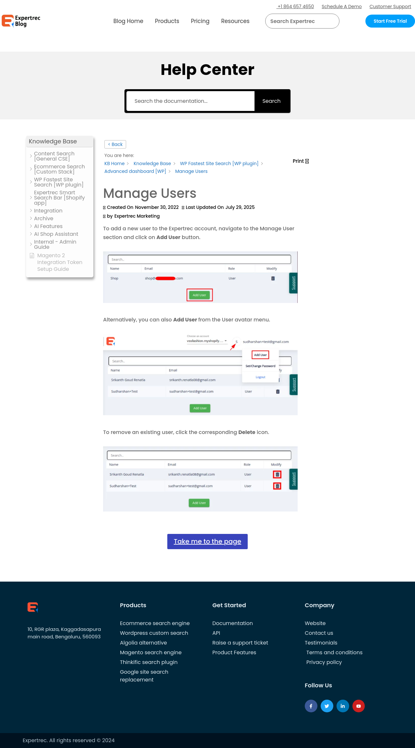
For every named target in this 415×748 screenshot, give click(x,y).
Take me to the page (207, 541)
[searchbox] (297, 21)
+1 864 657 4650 (295, 6)
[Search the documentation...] (190, 101)
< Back (115, 144)
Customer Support (390, 6)
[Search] (332, 21)
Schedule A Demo (342, 6)
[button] (326, 21)
